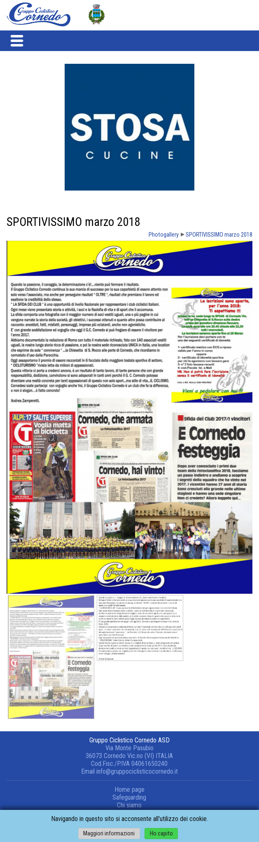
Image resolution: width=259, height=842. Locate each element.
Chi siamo (129, 805)
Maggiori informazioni (109, 833)
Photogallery (164, 234)
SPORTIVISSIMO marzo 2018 (219, 234)
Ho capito (161, 833)
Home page (129, 789)
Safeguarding (129, 797)
